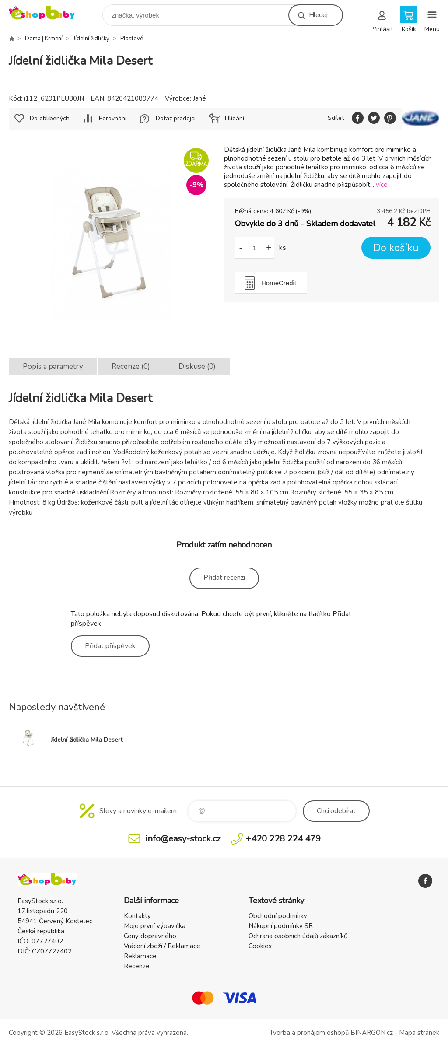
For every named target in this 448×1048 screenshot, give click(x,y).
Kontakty (137, 915)
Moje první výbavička (155, 926)
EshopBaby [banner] (47, 13)
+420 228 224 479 (283, 839)
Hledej (318, 15)
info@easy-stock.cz (182, 839)
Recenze (137, 966)
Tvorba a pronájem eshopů (309, 1032)
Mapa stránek (419, 1032)
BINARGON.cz (371, 1032)
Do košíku (396, 248)
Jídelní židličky (91, 38)
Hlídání (234, 118)
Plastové (131, 38)
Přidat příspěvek (110, 646)
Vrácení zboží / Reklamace (162, 946)
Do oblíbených (50, 118)
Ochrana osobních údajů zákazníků (297, 936)
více (382, 184)
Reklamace (140, 956)
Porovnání (112, 118)
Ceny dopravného (150, 936)
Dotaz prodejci (176, 118)
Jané (199, 98)
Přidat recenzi (224, 577)
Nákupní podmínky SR (280, 926)
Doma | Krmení (44, 38)
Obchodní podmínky (277, 915)
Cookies (260, 946)
